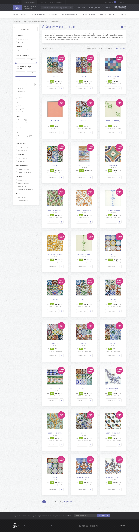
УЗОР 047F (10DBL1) (113, 477)
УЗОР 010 (113, 344)
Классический (22, 123)
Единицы (19, 46)
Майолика (21, 186)
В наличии (21, 39)
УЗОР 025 (54, 165)
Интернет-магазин (29, 2)
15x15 (19, 88)
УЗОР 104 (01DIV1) (55, 433)
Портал (17, 2)
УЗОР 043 (54, 477)
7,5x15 (19, 95)
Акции (85, 14)
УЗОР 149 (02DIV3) (113, 121)
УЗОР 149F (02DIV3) (84, 255)
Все (19, 42)
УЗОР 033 (84, 76)
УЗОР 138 (54, 344)
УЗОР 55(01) (113, 165)
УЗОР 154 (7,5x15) (54, 388)
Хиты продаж (102, 14)
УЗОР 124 (84, 388)
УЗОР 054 (113, 299)
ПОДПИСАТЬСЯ (103, 515)
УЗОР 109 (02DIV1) (55, 255)
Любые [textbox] (18, 51)
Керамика (21, 180)
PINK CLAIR (55, 121)
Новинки (92, 14)
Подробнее (53, 88)
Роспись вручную (24, 136)
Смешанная (21, 150)
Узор (20, 109)
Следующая (67, 502)
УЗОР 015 (84, 433)
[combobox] (22, 50)
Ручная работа (22, 139)
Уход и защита (53, 14)
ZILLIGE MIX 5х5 (113, 76)
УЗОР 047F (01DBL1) (84, 477)
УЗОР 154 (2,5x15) (84, 165)
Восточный (21, 120)
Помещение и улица (24, 172)
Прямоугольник (22, 200)
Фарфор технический (24, 189)
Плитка (15, 14)
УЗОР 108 (84, 299)
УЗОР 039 (84, 121)
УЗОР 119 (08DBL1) (84, 210)
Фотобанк (42, 2)
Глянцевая (22, 147)
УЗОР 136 (113, 255)
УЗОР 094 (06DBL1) (113, 388)
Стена (20, 161)
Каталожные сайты (56, 2)
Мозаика (24, 14)
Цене (100, 48)
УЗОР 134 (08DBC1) (55, 210)
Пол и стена (21, 158)
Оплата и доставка (94, 8)
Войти (122, 2)
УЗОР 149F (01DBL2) (113, 210)
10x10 (20, 91)
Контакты (107, 8)
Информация (80, 8)
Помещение (22, 169)
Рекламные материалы (69, 14)
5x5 (19, 98)
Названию (109, 48)
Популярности (120, 48)
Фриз (19, 112)
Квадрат (21, 197)
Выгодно (112, 14)
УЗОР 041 (54, 299)
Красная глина (22, 183)
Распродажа (122, 14)
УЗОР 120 (54, 76)
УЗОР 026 (84, 344)
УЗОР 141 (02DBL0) (113, 433)
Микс (19, 106)
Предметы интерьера (38, 14)
